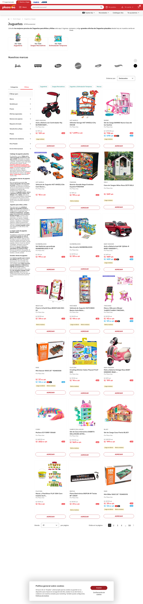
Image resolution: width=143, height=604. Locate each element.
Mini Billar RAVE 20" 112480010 (116, 494)
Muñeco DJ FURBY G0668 (46, 432)
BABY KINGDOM (41, 120)
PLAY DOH (73, 367)
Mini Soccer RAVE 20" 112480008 (48, 371)
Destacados (126, 78)
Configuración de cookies (99, 593)
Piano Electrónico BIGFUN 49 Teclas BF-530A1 (83, 495)
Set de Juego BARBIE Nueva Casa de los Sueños (118, 124)
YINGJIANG (107, 306)
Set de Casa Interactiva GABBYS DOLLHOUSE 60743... (82, 433)
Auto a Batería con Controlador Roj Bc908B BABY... (49, 124)
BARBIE (106, 120)
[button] (101, 7)
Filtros (26, 87)
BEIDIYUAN (39, 306)
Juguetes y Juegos (29, 19)
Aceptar (99, 588)
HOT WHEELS (74, 120)
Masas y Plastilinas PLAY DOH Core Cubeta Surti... (49, 495)
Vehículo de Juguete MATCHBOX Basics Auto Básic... (82, 309)
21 (50, 525)
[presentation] (135, 60)
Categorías (14, 87)
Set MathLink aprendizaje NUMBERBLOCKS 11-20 (45, 247)
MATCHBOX (73, 306)
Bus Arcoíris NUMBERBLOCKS (81, 247)
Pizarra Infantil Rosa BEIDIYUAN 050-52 (50, 309)
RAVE (37, 367)
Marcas (99, 86)
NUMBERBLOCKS (41, 244)
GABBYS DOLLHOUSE (77, 429)
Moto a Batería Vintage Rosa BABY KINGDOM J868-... (117, 371)
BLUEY (106, 429)
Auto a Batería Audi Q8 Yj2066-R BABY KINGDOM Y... (116, 247)
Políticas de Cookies (42, 596)
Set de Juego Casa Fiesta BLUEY (116, 432)
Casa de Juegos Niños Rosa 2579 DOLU (119, 185)
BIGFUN (72, 491)
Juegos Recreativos (58, 86)
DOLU (106, 182)
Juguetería (43, 86)
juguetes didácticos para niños (19, 164)
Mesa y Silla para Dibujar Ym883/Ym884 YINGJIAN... (114, 309)
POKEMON (73, 182)
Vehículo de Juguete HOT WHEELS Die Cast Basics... (50, 186)
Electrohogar (16, 19)
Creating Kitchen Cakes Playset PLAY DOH (84, 371)
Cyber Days (17, 174)
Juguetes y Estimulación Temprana (81, 86)
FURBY (38, 429)
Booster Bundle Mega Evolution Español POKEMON (82, 186)
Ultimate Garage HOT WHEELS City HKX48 (83, 124)
